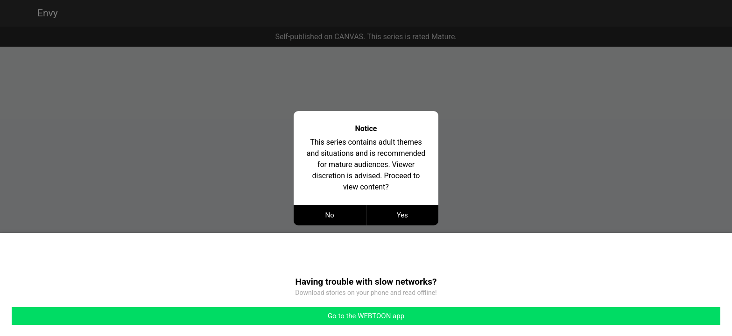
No (329, 215)
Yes (402, 215)
